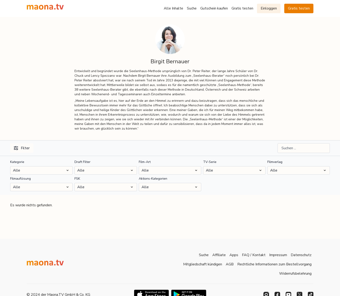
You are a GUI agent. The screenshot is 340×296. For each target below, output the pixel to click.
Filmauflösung (20, 178)
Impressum (278, 255)
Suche (192, 8)
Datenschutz (301, 255)
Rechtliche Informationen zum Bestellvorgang (274, 264)
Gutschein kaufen (214, 8)
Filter (22, 148)
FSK (77, 178)
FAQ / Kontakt (254, 255)
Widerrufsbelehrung (295, 273)
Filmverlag (274, 162)
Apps (233, 255)
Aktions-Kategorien (153, 178)
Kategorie (17, 162)
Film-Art (145, 162)
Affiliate (219, 255)
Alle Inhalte (173, 8)
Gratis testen (242, 8)
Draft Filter (82, 162)
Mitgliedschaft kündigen (202, 264)
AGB (230, 264)
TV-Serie (209, 162)
